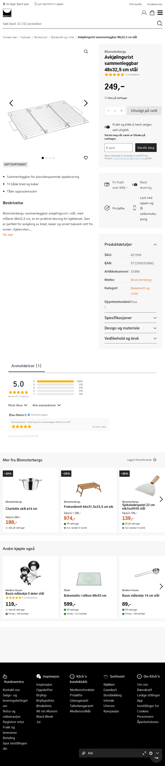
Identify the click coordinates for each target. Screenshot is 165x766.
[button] (86, 158)
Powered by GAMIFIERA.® (23, 436)
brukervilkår (139, 158)
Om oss (142, 684)
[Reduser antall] (108, 110)
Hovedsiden (10, 37)
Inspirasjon (44, 684)
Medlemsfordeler (82, 689)
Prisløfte (118, 208)
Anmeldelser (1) (27, 365)
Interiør (109, 700)
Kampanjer (111, 711)
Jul (38, 722)
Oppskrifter (44, 689)
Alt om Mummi (46, 711)
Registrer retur (13, 722)
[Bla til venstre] (11, 103)
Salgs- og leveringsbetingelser (15, 700)
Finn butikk (136, 4)
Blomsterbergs (115, 51)
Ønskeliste (44, 705)
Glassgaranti (79, 700)
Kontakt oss (11, 689)
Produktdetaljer (118, 244)
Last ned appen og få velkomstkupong (148, 208)
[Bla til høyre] (85, 103)
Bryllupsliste (45, 700)
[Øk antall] (121, 110)
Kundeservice (154, 4)
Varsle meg (145, 147)
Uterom (109, 705)
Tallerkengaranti (81, 705)
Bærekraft (144, 689)
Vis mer (8, 234)
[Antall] (115, 110)
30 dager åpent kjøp (16, 4)
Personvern (145, 716)
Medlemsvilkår (80, 711)
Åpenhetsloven (147, 722)
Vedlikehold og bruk (122, 338)
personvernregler (121, 158)
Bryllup (41, 695)
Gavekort (110, 689)
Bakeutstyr (41, 37)
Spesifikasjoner (118, 317)
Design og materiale (122, 328)
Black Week (44, 716)
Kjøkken (26, 37)
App (140, 700)
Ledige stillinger (148, 695)
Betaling (9, 738)
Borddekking (113, 695)
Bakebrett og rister (62, 37)
